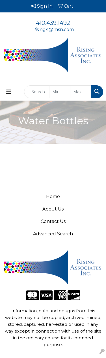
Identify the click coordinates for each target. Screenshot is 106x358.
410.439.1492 (53, 22)
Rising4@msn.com (53, 29)
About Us (53, 209)
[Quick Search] (36, 91)
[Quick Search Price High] (80, 91)
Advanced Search (53, 234)
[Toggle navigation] (9, 92)
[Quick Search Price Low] (59, 91)
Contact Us (53, 221)
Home (53, 196)
